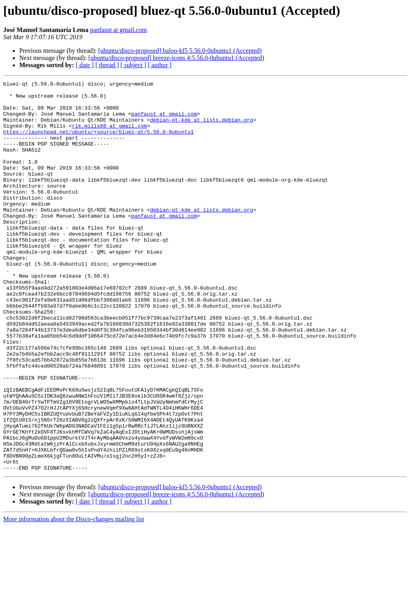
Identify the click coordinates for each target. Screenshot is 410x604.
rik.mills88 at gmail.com (109, 135)
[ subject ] (133, 65)
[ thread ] (107, 65)
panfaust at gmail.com (118, 29)
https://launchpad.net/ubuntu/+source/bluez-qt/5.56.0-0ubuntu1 (98, 142)
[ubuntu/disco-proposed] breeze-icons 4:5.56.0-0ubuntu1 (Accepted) (176, 57)
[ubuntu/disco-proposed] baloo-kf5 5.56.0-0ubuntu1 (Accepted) (179, 50)
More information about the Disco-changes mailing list (73, 597)
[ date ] (85, 65)
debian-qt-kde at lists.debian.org (201, 128)
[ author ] (160, 65)
